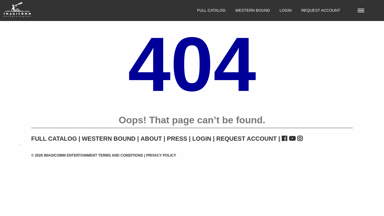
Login (286, 10)
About (151, 138)
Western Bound (252, 10)
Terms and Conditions (120, 155)
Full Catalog (211, 10)
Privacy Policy (161, 155)
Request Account (320, 10)
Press (177, 138)
